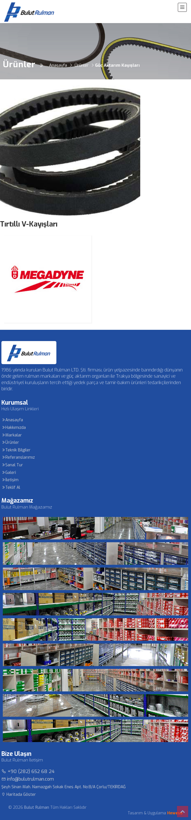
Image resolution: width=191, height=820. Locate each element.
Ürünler (10, 442)
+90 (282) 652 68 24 (27, 771)
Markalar (11, 435)
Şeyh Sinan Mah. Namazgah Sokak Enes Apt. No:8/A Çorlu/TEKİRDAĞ (63, 787)
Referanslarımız (18, 457)
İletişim (10, 480)
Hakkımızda (13, 427)
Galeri (8, 472)
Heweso (175, 813)
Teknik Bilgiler (16, 450)
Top (182, 811)
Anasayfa (12, 420)
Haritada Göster (18, 794)
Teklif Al (10, 487)
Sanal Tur (12, 465)
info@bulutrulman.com (27, 779)
